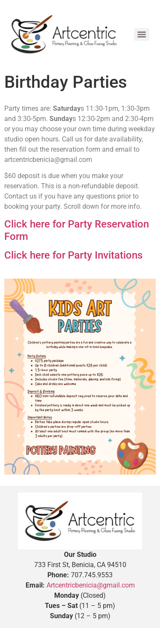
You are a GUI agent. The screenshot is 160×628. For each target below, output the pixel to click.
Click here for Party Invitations (73, 255)
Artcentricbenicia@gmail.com (91, 585)
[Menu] (141, 34)
